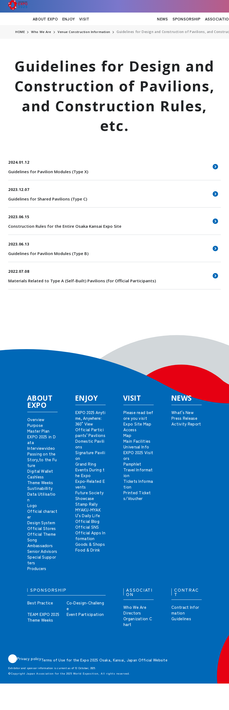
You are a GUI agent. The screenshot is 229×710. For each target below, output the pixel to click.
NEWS (162, 19)
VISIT (84, 19)
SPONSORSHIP (187, 19)
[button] (212, 338)
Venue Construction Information (86, 32)
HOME (20, 32)
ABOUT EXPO (45, 19)
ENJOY (68, 19)
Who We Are (41, 32)
